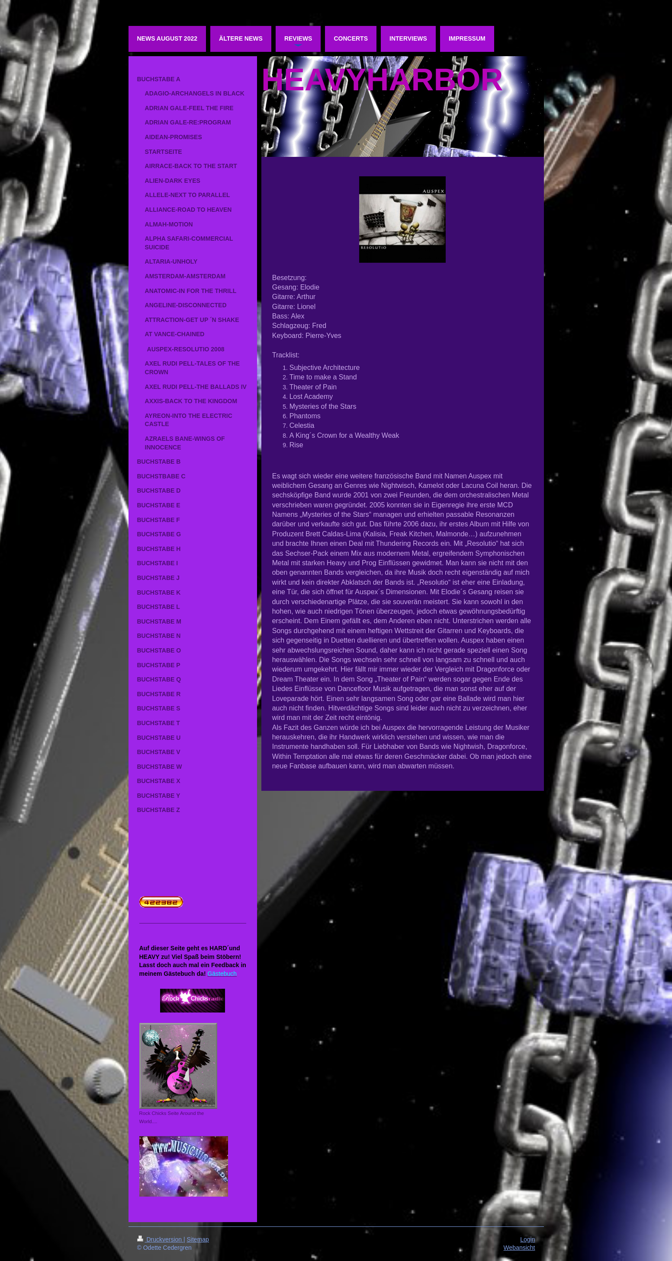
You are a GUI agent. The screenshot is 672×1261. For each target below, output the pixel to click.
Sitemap (198, 1239)
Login (527, 1239)
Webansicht (519, 1247)
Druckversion (160, 1239)
